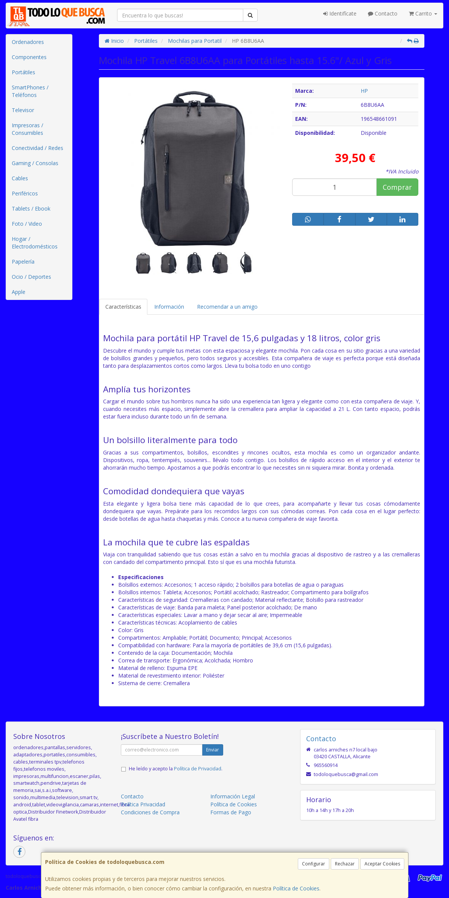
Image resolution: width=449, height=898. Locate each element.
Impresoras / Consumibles (27, 129)
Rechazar (345, 864)
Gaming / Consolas (35, 163)
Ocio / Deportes (31, 276)
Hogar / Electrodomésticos (35, 242)
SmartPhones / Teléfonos (30, 91)
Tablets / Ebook (31, 208)
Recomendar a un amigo (227, 306)
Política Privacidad (143, 804)
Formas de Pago (230, 812)
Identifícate (340, 13)
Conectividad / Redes (37, 147)
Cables (20, 178)
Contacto (382, 13)
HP (364, 90)
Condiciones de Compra (150, 812)
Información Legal (232, 796)
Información (169, 306)
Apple (18, 291)
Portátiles (23, 72)
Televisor (23, 110)
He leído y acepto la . (175, 768)
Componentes (29, 57)
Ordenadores (28, 41)
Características (123, 306)
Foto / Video (27, 223)
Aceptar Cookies (382, 864)
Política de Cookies (296, 888)
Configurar (313, 864)
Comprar (397, 187)
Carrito (423, 13)
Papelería (23, 261)
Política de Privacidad (197, 768)
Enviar (212, 750)
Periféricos (25, 193)
